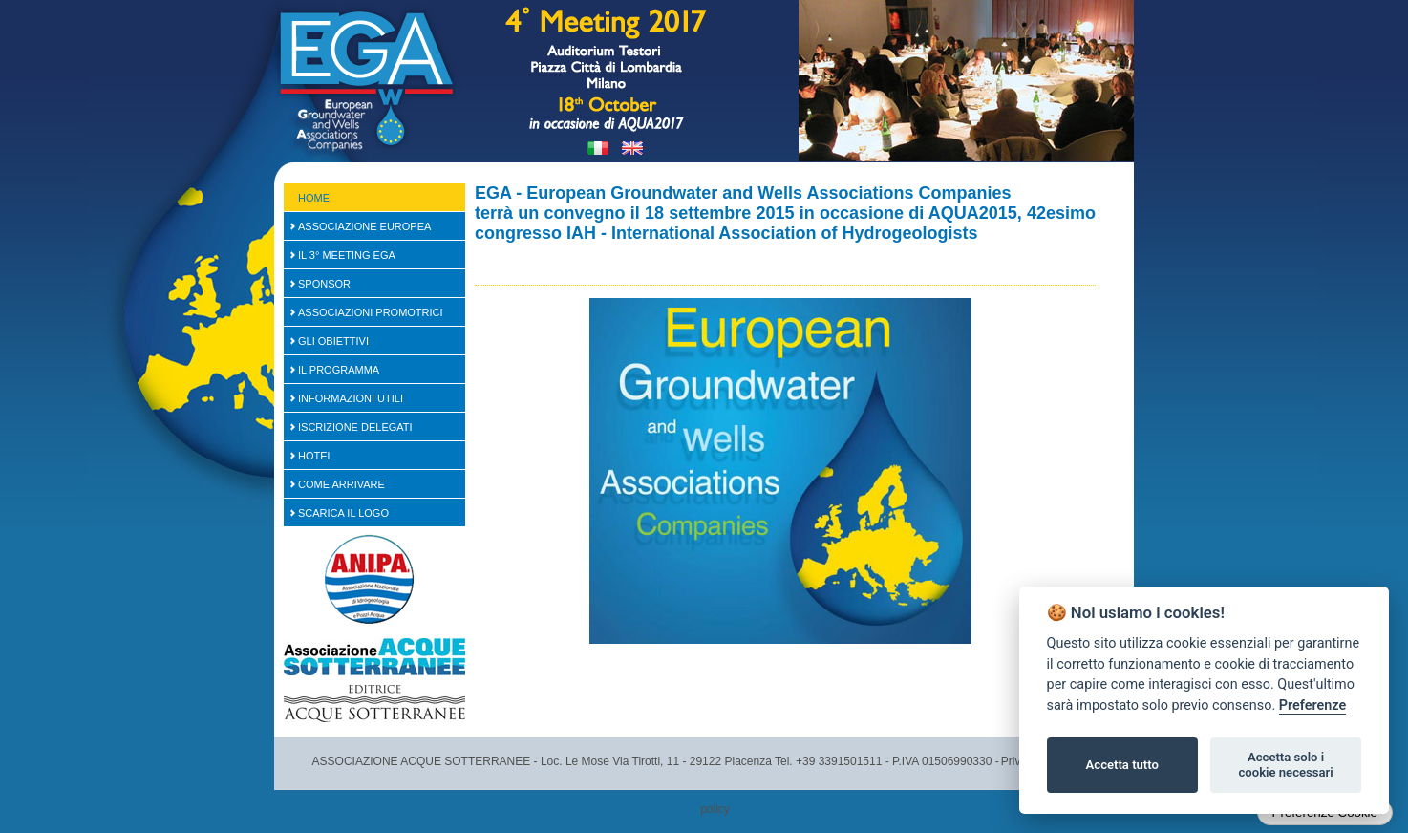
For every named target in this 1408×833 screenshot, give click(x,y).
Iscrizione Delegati (355, 427)
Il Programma (338, 369)
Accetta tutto (1122, 765)
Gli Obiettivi (333, 341)
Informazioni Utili (350, 398)
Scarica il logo (343, 513)
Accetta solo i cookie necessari (1285, 765)
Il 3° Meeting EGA (346, 255)
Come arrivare (341, 484)
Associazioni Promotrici (370, 312)
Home (314, 197)
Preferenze (1312, 705)
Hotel (315, 455)
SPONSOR (324, 283)
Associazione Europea (364, 226)
